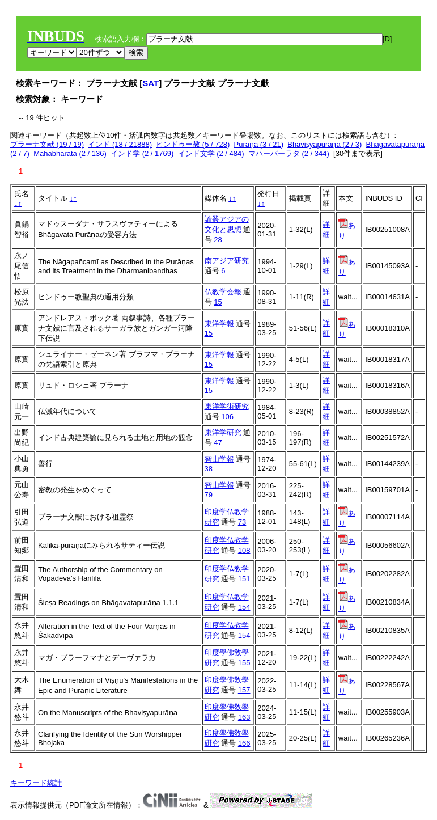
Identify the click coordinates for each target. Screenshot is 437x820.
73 (242, 522)
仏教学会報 (223, 292)
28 (218, 239)
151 (244, 578)
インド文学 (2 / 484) (211, 153)
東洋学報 (219, 323)
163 (244, 717)
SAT (150, 83)
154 (244, 607)
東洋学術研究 (227, 406)
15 (218, 302)
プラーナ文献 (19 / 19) (47, 144)
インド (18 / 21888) (120, 144)
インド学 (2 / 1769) (142, 153)
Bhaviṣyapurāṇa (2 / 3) (324, 144)
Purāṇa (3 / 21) (258, 144)
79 (209, 495)
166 (244, 743)
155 (244, 662)
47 (218, 442)
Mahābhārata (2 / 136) (70, 153)
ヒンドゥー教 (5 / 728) (193, 144)
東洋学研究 (223, 432)
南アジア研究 (227, 260)
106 (227, 416)
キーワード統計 (36, 783)
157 (244, 690)
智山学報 (219, 459)
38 (209, 468)
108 (244, 550)
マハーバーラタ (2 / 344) (288, 153)
